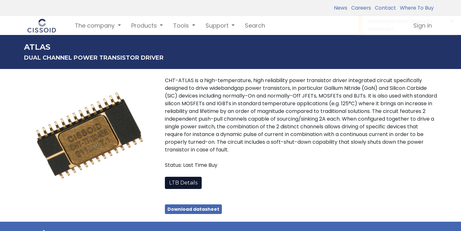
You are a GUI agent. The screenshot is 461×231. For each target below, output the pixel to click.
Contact (384, 8)
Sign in (422, 25)
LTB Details (183, 183)
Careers (360, 8)
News (340, 8)
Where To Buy (415, 8)
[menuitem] (255, 25)
